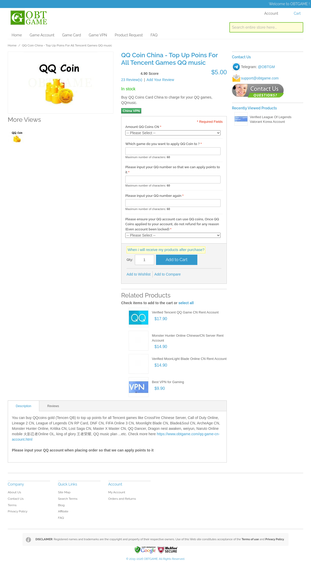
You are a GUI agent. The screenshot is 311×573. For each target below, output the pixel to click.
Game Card (71, 35)
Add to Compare (167, 274)
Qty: (130, 260)
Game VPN (98, 35)
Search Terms (67, 499)
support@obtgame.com (260, 78)
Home (17, 35)
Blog (61, 505)
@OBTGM (266, 67)
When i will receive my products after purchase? (166, 250)
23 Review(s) (131, 80)
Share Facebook (191, 274)
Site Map (64, 492)
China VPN (131, 111)
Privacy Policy (17, 511)
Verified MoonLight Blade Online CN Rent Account (189, 359)
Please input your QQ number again (153, 196)
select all (186, 303)
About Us (14, 492)
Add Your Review (160, 80)
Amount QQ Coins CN (142, 127)
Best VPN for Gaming (168, 382)
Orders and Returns (122, 499)
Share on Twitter (202, 274)
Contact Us (16, 499)
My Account (116, 492)
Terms (12, 505)
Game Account (42, 35)
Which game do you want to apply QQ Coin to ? (162, 144)
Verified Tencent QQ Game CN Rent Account (185, 312)
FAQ (154, 35)
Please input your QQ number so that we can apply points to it (172, 169)
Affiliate (63, 511)
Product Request (129, 35)
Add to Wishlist (139, 274)
